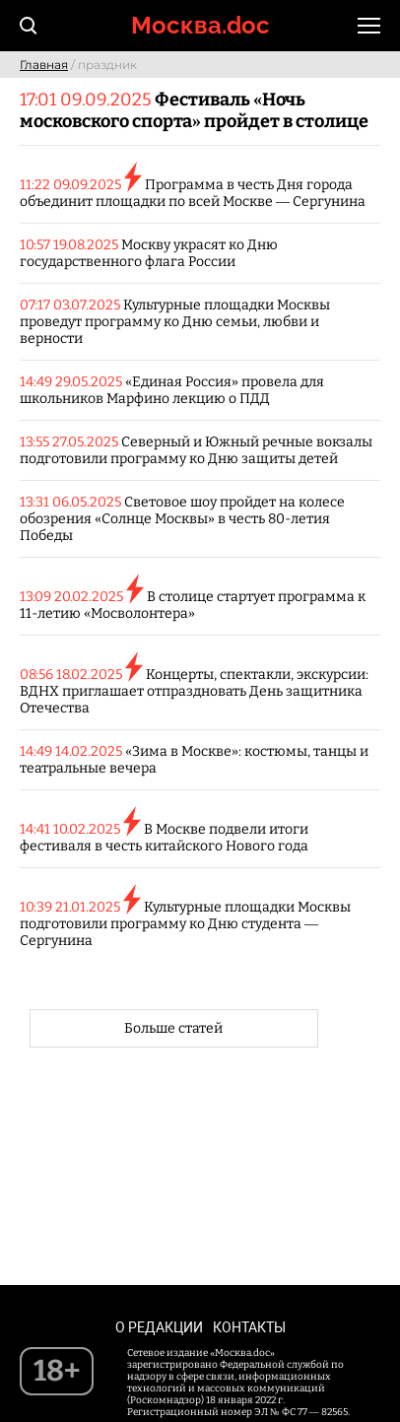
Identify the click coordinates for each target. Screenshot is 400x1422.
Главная (44, 64)
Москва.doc (200, 25)
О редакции (159, 1327)
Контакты (249, 1327)
